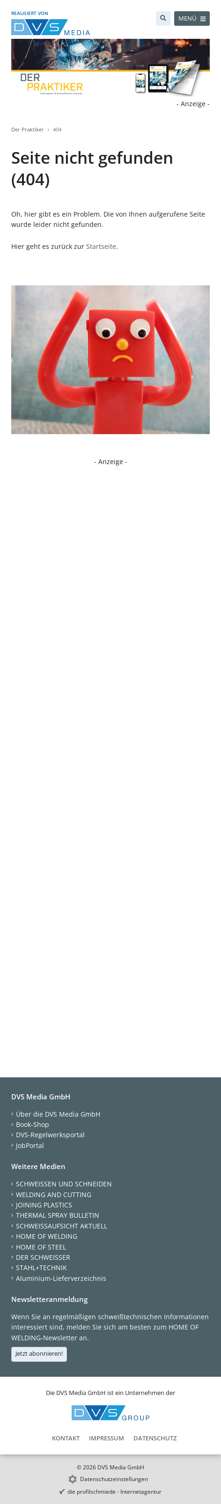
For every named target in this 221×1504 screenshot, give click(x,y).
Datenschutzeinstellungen (114, 1479)
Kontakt (66, 1438)
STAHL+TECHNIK (41, 1267)
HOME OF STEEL (41, 1246)
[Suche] (163, 18)
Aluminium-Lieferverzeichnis (61, 1278)
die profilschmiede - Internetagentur (114, 1492)
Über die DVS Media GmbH (58, 1114)
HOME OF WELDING (46, 1236)
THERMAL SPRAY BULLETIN (57, 1215)
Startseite (101, 246)
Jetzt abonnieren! (39, 1353)
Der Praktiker (27, 129)
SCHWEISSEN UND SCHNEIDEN (64, 1183)
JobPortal (30, 1145)
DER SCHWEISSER (43, 1257)
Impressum (106, 1438)
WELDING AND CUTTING (53, 1194)
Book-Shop (32, 1124)
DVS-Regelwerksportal (50, 1134)
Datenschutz (155, 1438)
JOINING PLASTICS (44, 1204)
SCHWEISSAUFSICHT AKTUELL (61, 1225)
